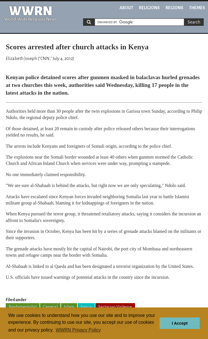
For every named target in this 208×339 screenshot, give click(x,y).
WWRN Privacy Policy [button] (78, 330)
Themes (197, 7)
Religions (149, 7)
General (50, 307)
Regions (174, 7)
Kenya (86, 307)
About (126, 7)
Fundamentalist (23, 307)
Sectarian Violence (115, 307)
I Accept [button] (179, 323)
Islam (69, 307)
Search (194, 22)
